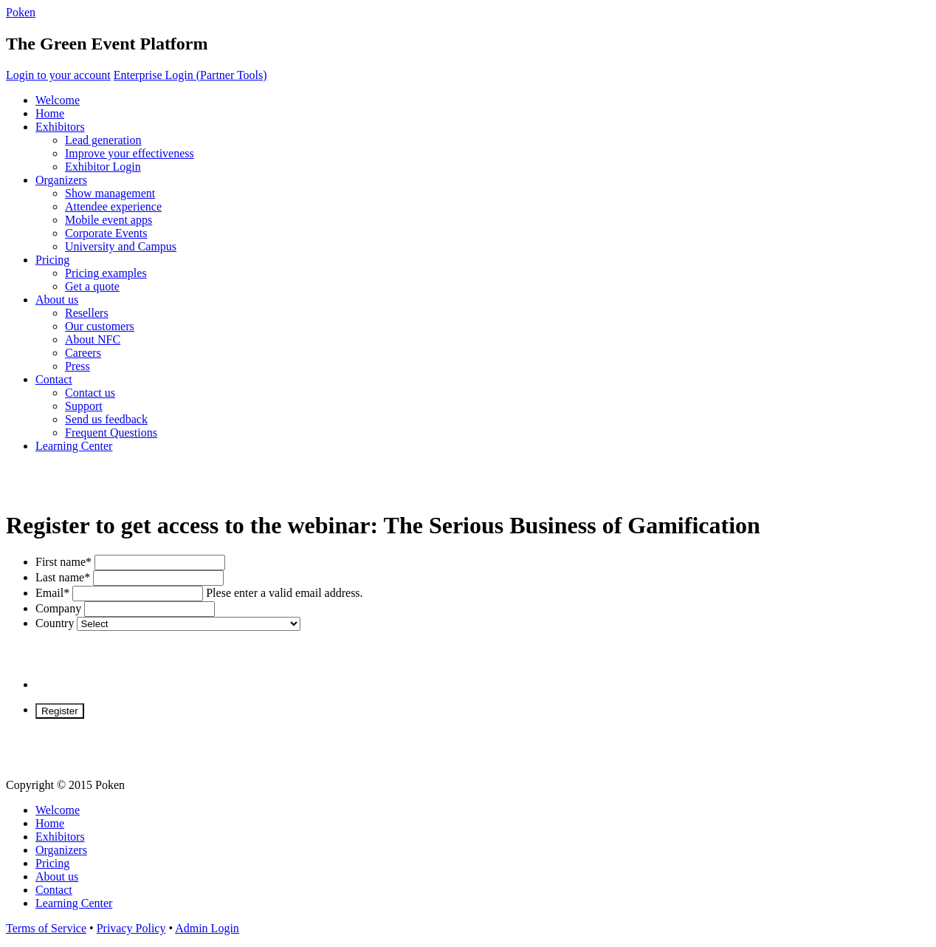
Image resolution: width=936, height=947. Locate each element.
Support (84, 406)
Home (49, 113)
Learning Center (73, 446)
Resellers (87, 313)
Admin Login (207, 928)
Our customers (99, 326)
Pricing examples (106, 273)
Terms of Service (46, 928)
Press (77, 366)
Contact (53, 379)
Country (54, 623)
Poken (20, 12)
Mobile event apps (108, 219)
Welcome (57, 100)
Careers (83, 352)
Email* (52, 593)
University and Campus (120, 246)
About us (56, 299)
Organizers (61, 180)
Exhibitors (60, 126)
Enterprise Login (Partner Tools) (190, 75)
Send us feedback (106, 419)
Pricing (52, 259)
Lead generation (103, 140)
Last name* (62, 577)
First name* (63, 561)
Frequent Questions (111, 432)
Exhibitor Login (103, 166)
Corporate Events (106, 233)
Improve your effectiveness (129, 153)
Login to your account (58, 75)
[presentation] (147, 659)
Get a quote (92, 286)
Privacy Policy (131, 928)
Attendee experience (113, 206)
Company (58, 608)
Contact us (90, 392)
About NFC (92, 339)
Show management (110, 193)
